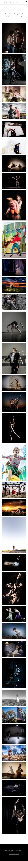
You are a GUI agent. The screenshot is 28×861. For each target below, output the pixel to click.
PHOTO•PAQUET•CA (9, 2)
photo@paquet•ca (14, 854)
